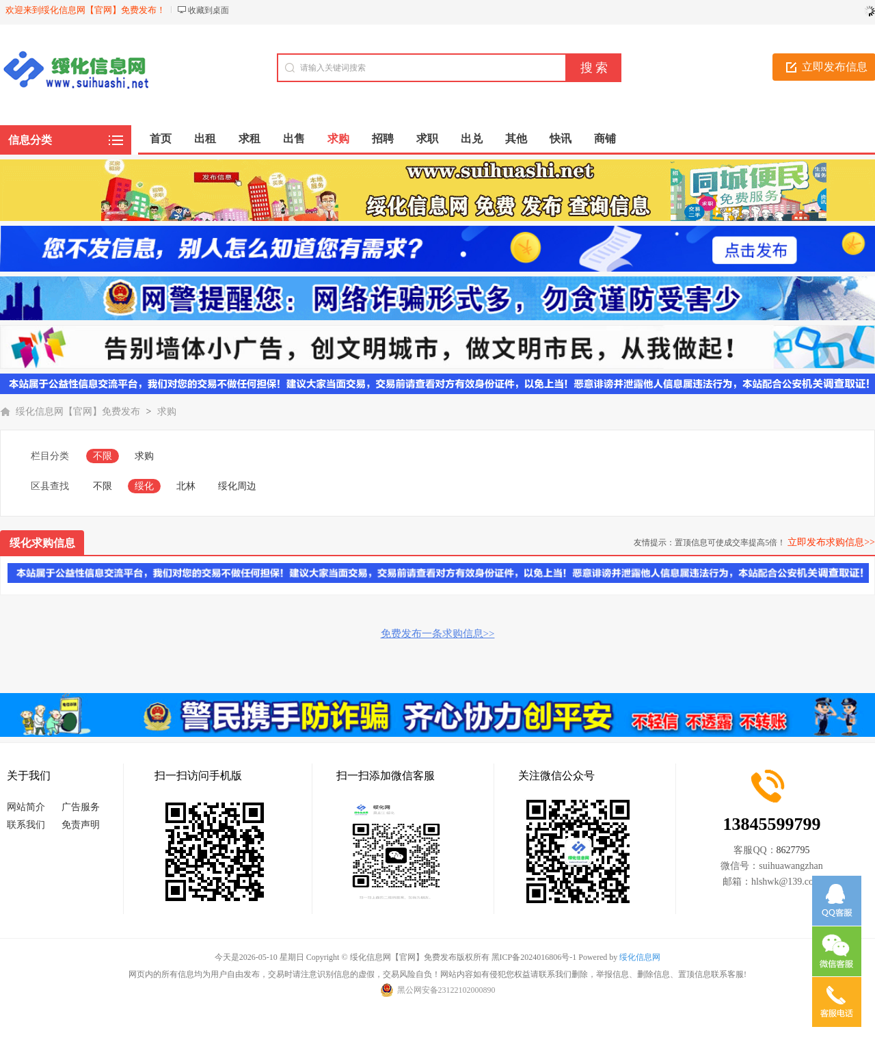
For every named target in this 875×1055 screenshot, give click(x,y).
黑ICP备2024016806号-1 (534, 957)
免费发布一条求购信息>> (438, 633)
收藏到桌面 (208, 10)
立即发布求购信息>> (831, 542)
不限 (102, 456)
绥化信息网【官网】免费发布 (78, 411)
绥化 (144, 486)
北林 (186, 486)
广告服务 (81, 807)
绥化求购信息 (42, 543)
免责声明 (81, 825)
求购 (166, 411)
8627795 (793, 850)
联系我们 (26, 825)
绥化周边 (237, 486)
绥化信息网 (639, 957)
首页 (161, 138)
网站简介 (26, 807)
